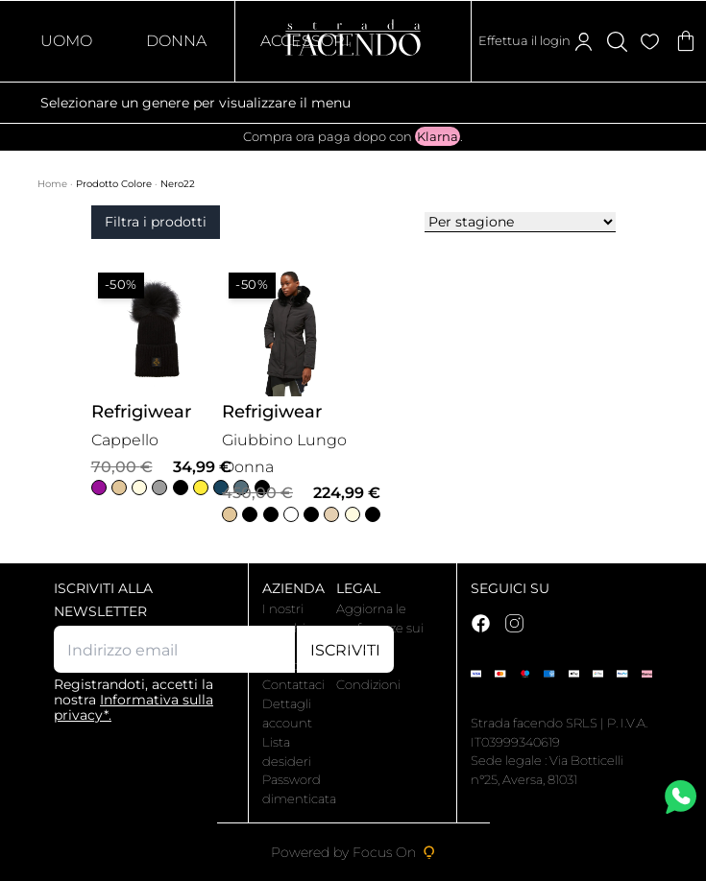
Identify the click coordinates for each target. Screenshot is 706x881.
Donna (176, 40)
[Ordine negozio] (520, 222)
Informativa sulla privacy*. (133, 707)
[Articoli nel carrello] (685, 42)
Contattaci (293, 684)
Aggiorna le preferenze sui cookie (380, 628)
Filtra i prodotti (156, 221)
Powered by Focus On (353, 852)
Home (53, 184)
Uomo (66, 40)
